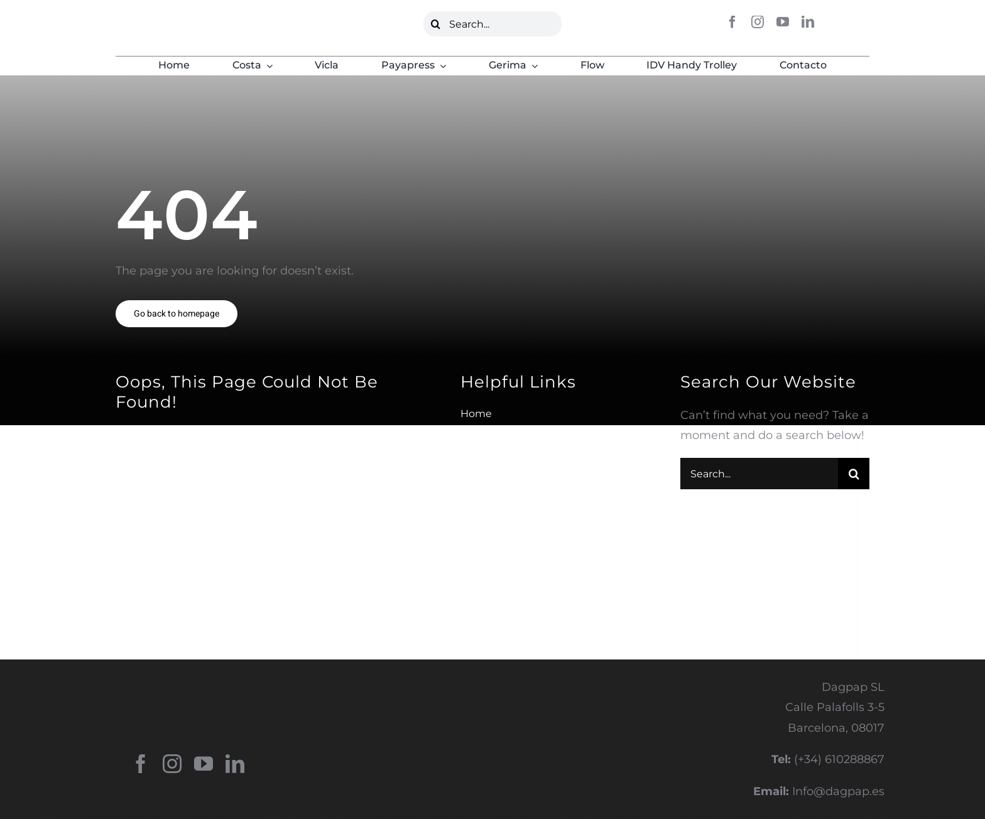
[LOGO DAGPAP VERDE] (176, 21)
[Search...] (492, 23)
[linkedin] (808, 22)
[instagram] (757, 22)
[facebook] (732, 22)
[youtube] (782, 22)
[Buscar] (436, 23)
